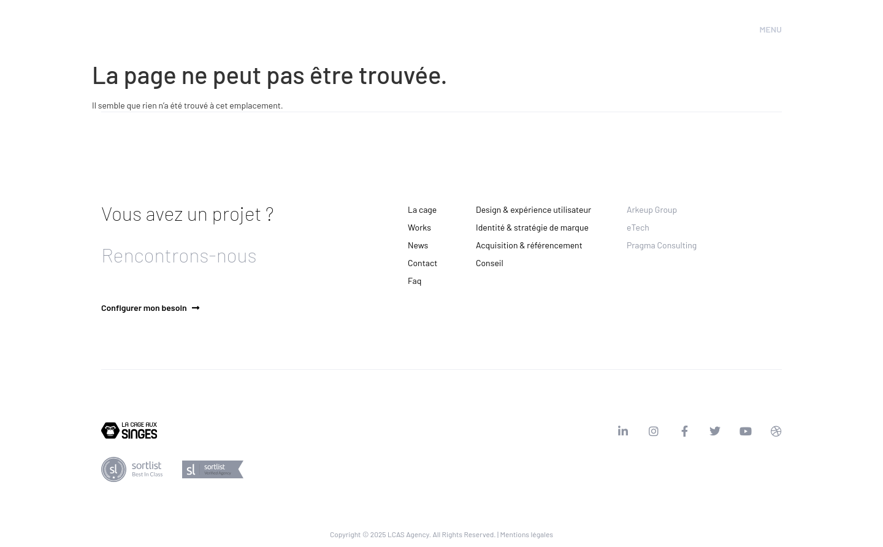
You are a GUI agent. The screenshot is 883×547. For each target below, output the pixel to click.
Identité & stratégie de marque (532, 227)
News (418, 245)
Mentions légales (526, 534)
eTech (638, 227)
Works (419, 227)
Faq (414, 280)
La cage (422, 209)
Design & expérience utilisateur (533, 209)
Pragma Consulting (662, 245)
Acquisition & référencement (529, 245)
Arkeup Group (652, 209)
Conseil (489, 263)
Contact (422, 263)
